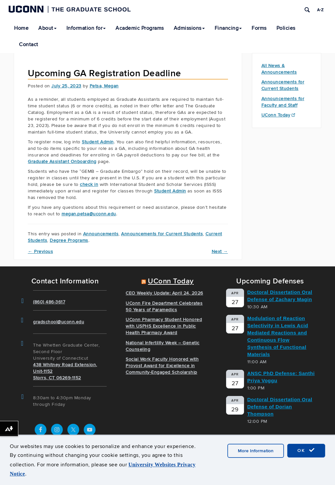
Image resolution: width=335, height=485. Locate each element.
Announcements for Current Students (162, 234)
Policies (285, 28)
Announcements (101, 234)
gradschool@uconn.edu (58, 322)
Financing (228, 28)
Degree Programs (69, 240)
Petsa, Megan (104, 86)
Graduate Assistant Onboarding (62, 161)
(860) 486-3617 (49, 302)
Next (220, 251)
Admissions (189, 28)
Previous (40, 251)
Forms (259, 28)
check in (89, 184)
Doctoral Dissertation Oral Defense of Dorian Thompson (279, 407)
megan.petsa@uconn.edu (89, 214)
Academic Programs (139, 28)
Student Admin (98, 142)
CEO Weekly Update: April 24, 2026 (164, 293)
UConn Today (278, 115)
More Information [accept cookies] (255, 451)
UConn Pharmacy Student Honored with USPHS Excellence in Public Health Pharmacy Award (164, 326)
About (47, 28)
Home (21, 28)
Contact (28, 44)
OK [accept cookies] (306, 450)
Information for (86, 28)
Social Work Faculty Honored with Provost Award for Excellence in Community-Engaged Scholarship (162, 365)
